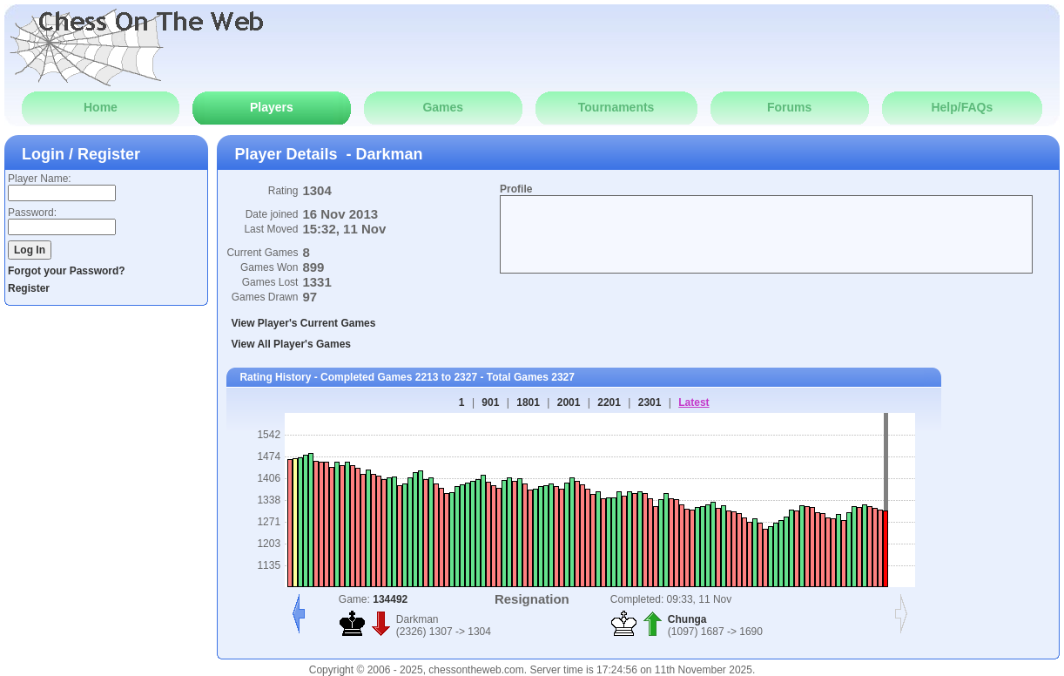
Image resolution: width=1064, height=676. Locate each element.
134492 (390, 599)
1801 (528, 402)
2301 (650, 402)
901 (490, 402)
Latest (693, 402)
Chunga (687, 619)
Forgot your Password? (66, 271)
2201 (609, 402)
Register (29, 288)
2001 (569, 402)
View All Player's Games (291, 344)
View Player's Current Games (303, 323)
